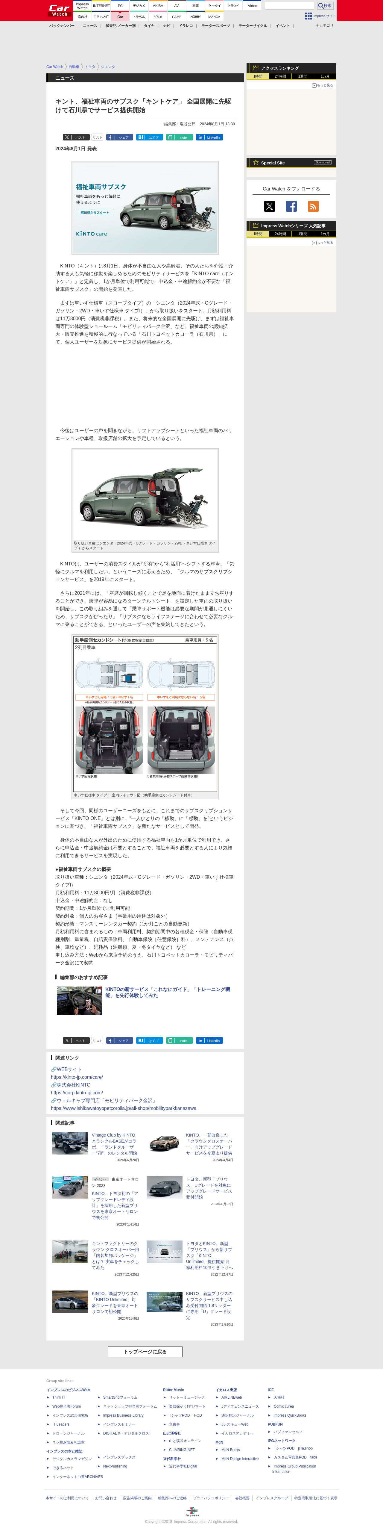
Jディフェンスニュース (240, 1406)
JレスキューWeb (234, 1424)
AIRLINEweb (231, 1397)
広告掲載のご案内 (137, 1498)
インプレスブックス (119, 1457)
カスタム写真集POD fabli (295, 1457)
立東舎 (174, 1424)
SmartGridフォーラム (120, 1397)
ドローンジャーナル (68, 1433)
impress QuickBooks (290, 1415)
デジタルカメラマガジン (72, 1459)
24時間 (280, 76)
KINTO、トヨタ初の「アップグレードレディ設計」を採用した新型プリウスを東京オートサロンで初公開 (115, 1205)
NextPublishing (115, 1466)
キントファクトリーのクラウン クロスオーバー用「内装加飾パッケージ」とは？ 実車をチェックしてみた (115, 1255)
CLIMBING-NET (182, 1450)
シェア (124, 137)
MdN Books (230, 1450)
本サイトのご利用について (67, 1498)
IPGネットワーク (282, 1441)
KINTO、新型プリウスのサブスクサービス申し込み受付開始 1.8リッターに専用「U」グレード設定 (209, 1305)
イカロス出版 (226, 1390)
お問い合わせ (106, 1498)
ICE (271, 1390)
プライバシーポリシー (211, 1498)
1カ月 (325, 76)
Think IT (58, 1397)
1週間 (303, 76)
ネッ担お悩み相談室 (68, 1442)
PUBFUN (275, 1424)
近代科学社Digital (183, 1466)
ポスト (80, 137)
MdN (219, 1442)
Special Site (273, 163)
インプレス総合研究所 (70, 1415)
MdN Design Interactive (240, 1459)
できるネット (63, 1468)
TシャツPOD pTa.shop (293, 1448)
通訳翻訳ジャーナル (237, 1415)
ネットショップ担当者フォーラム (130, 1406)
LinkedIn (213, 137)
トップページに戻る (145, 1351)
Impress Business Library (123, 1415)
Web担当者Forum (66, 1406)
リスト (98, 137)
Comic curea (284, 1406)
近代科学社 (172, 1459)
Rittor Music (173, 1390)
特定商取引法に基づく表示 (316, 1498)
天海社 (279, 1397)
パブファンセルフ (288, 1432)
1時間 (258, 76)
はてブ (154, 137)
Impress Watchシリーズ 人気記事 (293, 225)
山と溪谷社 (172, 1433)
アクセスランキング (280, 68)
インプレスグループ (272, 1498)
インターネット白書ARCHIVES (77, 1477)
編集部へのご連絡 (172, 1498)
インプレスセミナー (119, 1424)
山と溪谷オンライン (185, 1441)
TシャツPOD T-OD (185, 1415)
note (183, 137)
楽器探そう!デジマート (187, 1406)
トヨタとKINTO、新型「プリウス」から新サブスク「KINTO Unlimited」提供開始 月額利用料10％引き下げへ (209, 1255)
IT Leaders (60, 1424)
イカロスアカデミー (237, 1433)
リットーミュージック (187, 1397)
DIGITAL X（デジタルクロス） (128, 1433)
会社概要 (242, 1498)
